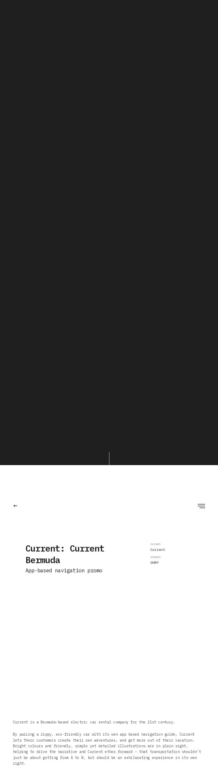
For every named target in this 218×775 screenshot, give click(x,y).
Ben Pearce (53, 311)
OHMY (154, 75)
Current (157, 62)
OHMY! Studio (58, 305)
